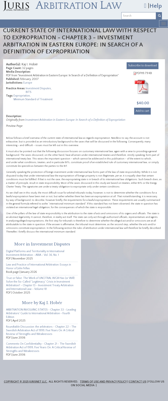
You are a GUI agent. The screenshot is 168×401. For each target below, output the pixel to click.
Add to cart (142, 111)
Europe (27, 82)
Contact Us (137, 381)
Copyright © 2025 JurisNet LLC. (25, 381)
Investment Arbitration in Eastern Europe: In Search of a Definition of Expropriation (75, 119)
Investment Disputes (38, 88)
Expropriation (22, 95)
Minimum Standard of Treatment (33, 99)
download (142, 65)
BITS (28, 92)
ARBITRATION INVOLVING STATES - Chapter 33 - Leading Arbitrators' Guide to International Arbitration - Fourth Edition (41, 313)
